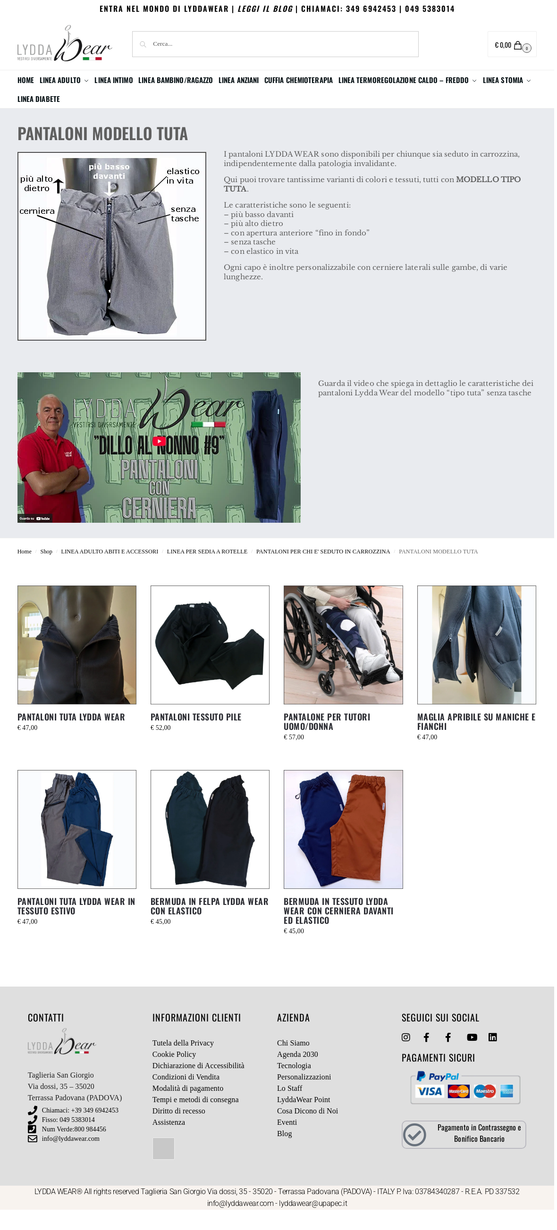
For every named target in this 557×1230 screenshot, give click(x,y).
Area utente (450, 44)
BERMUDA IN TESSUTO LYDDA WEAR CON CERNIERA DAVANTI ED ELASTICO (339, 929)
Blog (284, 1152)
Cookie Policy (174, 1073)
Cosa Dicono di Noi (307, 1130)
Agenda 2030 (297, 1073)
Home (24, 570)
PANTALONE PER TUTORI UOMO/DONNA (327, 740)
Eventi (287, 1141)
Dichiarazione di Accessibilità (198, 1084)
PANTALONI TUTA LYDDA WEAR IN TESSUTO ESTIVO (76, 924)
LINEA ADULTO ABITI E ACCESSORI (110, 570)
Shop (46, 570)
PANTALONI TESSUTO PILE (196, 735)
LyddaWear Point (303, 1118)
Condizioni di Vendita (185, 1096)
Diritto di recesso (178, 1130)
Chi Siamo (293, 1062)
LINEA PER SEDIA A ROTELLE (207, 570)
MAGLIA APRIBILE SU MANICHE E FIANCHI (476, 740)
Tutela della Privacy (183, 1062)
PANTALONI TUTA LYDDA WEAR (71, 735)
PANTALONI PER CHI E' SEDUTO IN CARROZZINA (323, 570)
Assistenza (168, 1141)
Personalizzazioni (304, 1096)
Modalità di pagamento (188, 1107)
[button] (512, 44)
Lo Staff (289, 1107)
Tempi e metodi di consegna (195, 1118)
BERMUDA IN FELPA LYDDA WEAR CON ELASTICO (210, 924)
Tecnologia (294, 1084)
